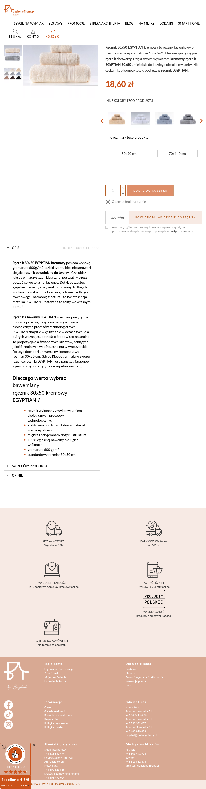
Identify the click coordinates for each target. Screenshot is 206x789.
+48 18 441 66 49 (136, 715)
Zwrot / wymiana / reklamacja (144, 677)
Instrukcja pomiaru (137, 681)
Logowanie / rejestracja (59, 669)
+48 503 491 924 (54, 777)
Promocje (76, 23)
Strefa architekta (105, 23)
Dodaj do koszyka (151, 190)
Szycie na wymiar (29, 23)
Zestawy (55, 23)
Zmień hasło (52, 673)
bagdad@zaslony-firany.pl (141, 735)
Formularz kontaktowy (58, 715)
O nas (48, 707)
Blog (129, 23)
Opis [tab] (52, 247)
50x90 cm (129, 153)
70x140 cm (177, 153)
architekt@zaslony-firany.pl (142, 765)
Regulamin (51, 719)
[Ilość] (113, 190)
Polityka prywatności (57, 723)
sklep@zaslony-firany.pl (58, 757)
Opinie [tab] (14, 475)
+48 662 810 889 (136, 731)
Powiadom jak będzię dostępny (166, 217)
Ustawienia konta (55, 681)
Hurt (128, 685)
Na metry (146, 23)
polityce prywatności (182, 231)
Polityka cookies (54, 727)
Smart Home (189, 23)
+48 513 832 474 (54, 753)
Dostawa (131, 669)
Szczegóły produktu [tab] (27, 466)
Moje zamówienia (55, 677)
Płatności (131, 673)
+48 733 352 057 (136, 723)
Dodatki (166, 23)
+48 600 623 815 (54, 769)
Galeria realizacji (54, 711)
